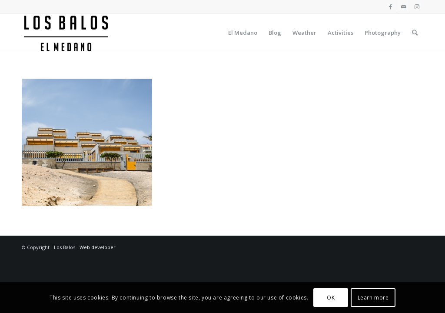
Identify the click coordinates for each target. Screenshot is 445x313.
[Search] (414, 32)
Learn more (373, 297)
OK (331, 297)
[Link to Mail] (403, 6)
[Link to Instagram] (416, 6)
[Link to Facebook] (390, 6)
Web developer (98, 247)
